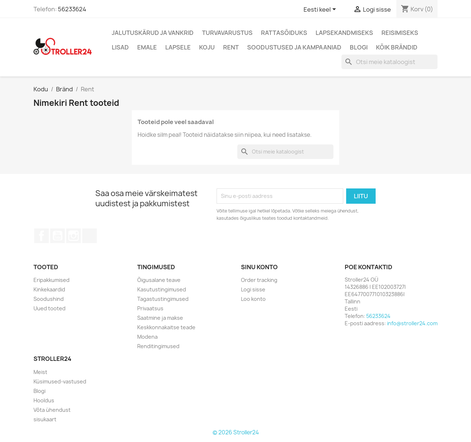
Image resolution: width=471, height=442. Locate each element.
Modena (147, 336)
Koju (207, 47)
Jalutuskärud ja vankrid (153, 33)
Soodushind (48, 298)
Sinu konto (259, 267)
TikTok (89, 235)
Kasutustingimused (161, 289)
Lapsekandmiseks (344, 33)
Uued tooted (49, 308)
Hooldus (43, 400)
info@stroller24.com (412, 323)
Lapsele (178, 47)
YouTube (57, 235)
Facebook (41, 235)
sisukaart (44, 419)
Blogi (359, 47)
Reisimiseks (399, 33)
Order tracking (259, 279)
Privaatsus (150, 308)
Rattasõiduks (284, 33)
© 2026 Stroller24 (236, 432)
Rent (231, 47)
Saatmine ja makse (160, 317)
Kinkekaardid (49, 289)
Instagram (73, 235)
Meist (40, 372)
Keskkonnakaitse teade (166, 327)
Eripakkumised (51, 279)
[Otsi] (389, 62)
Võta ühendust (52, 409)
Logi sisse (253, 289)
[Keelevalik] (321, 9)
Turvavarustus (227, 33)
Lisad (120, 47)
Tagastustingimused (163, 298)
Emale (147, 47)
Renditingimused (158, 346)
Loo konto (253, 298)
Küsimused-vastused (59, 381)
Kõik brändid (396, 47)
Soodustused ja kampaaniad (294, 47)
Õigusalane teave (159, 279)
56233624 (72, 9)
